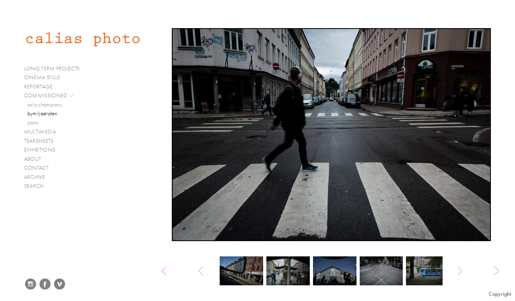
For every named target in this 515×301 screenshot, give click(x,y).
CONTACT (36, 168)
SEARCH (34, 186)
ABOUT (32, 159)
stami (33, 123)
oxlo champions (44, 105)
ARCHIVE (34, 177)
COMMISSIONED (49, 95)
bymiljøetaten (42, 114)
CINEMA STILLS (45, 77)
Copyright (500, 294)
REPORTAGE (42, 87)
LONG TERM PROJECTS (55, 69)
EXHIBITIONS (39, 150)
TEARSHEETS (39, 141)
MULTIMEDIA (43, 132)
